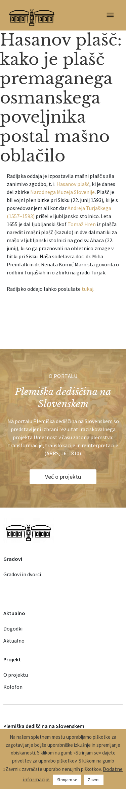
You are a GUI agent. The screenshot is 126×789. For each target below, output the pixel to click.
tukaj (87, 288)
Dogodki (13, 628)
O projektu (15, 674)
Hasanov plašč (72, 184)
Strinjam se (67, 780)
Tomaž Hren (82, 224)
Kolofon (13, 686)
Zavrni (93, 780)
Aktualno (14, 640)
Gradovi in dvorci (22, 574)
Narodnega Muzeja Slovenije (62, 192)
